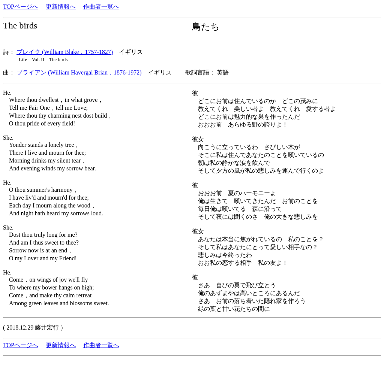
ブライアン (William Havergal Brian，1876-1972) (79, 72)
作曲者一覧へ (101, 6)
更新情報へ (61, 6)
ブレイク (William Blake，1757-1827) (64, 52)
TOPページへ (20, 6)
